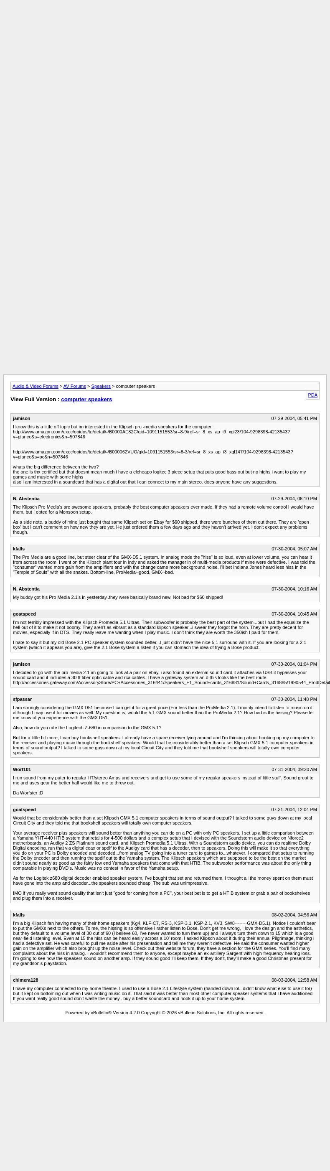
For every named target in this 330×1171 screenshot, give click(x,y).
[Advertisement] (165, 61)
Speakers (101, 386)
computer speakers (86, 399)
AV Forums (74, 386)
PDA (312, 394)
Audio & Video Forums (35, 386)
